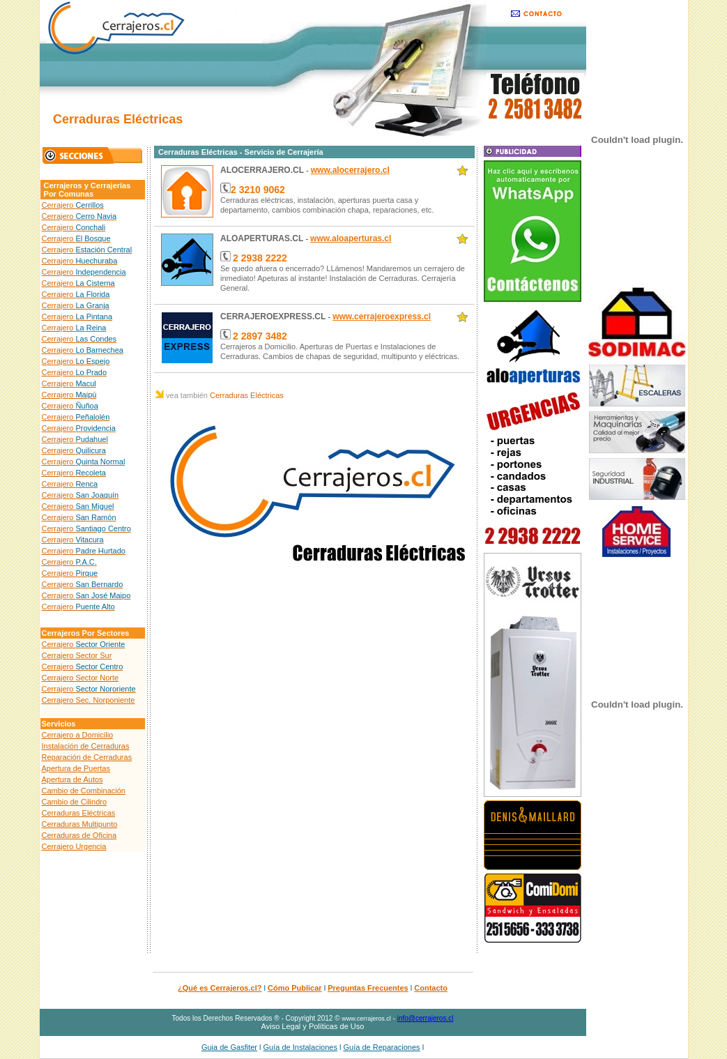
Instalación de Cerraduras (86, 746)
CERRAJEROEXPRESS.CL (273, 316)
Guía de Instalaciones (300, 1047)
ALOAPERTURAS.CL (261, 238)
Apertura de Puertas (76, 768)
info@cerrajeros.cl (425, 1018)
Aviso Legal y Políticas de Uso (313, 1026)
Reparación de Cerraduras (87, 757)
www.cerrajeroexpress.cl (381, 316)
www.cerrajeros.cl (366, 1018)
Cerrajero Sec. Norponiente (88, 700)
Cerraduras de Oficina (79, 835)
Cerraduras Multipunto (80, 824)
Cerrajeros (63, 185)
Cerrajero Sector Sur (77, 655)
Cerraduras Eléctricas (79, 813)
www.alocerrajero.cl (350, 170)
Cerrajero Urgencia (74, 846)
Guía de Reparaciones (382, 1047)
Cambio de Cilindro (74, 802)
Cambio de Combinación (83, 790)
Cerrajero (73, 205)
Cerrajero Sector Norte (80, 677)
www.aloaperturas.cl (350, 238)
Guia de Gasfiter (229, 1047)
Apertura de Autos (72, 779)
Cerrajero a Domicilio (78, 735)
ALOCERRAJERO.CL (262, 170)
